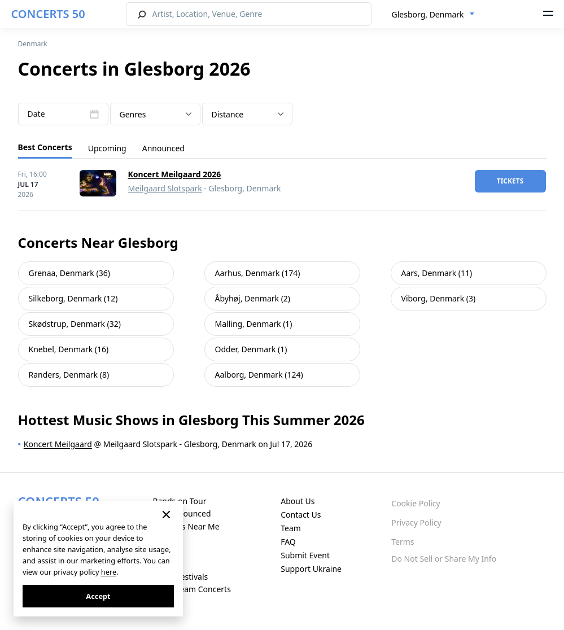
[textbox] (155, 114)
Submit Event (305, 555)
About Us (297, 501)
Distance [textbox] (228, 114)
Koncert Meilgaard (58, 444)
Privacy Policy (416, 522)
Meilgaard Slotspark (165, 188)
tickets (510, 181)
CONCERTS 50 (48, 13)
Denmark (32, 44)
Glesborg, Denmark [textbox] (428, 14)
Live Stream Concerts (191, 589)
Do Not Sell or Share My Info (443, 558)
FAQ (288, 541)
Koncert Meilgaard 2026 (174, 174)
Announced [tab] (163, 148)
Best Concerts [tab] (45, 147)
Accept (98, 596)
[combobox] (433, 14)
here (108, 572)
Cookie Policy (415, 503)
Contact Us (301, 514)
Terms (402, 541)
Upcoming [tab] (107, 148)
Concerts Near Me (185, 526)
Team (291, 528)
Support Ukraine (311, 568)
